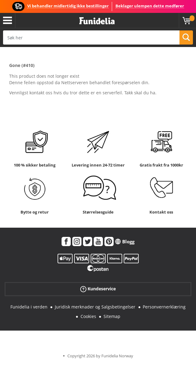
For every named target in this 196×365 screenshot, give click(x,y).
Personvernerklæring (164, 307)
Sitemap (112, 316)
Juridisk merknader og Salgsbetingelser (95, 307)
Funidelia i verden (28, 307)
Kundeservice (98, 289)
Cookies (88, 316)
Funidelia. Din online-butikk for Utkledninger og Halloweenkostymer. (97, 21)
